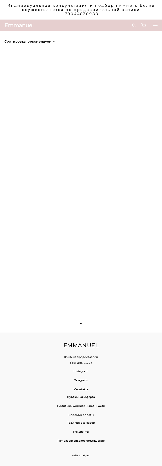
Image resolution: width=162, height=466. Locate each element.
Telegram (81, 380)
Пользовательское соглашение (81, 440)
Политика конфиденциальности (81, 406)
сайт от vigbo (81, 456)
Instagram (81, 371)
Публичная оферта (81, 397)
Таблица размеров (81, 422)
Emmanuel (19, 25)
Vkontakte (81, 389)
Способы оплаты (81, 415)
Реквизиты (81, 431)
